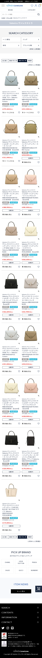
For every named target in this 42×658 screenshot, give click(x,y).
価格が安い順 (13, 60)
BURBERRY (34, 570)
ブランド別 (9, 18)
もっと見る (21, 591)
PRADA (34, 562)
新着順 (30, 60)
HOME (3, 18)
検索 (38, 14)
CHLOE (7, 570)
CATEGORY (31, 10)
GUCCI (21, 570)
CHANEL (7, 562)
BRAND (10, 10)
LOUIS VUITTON (21, 562)
